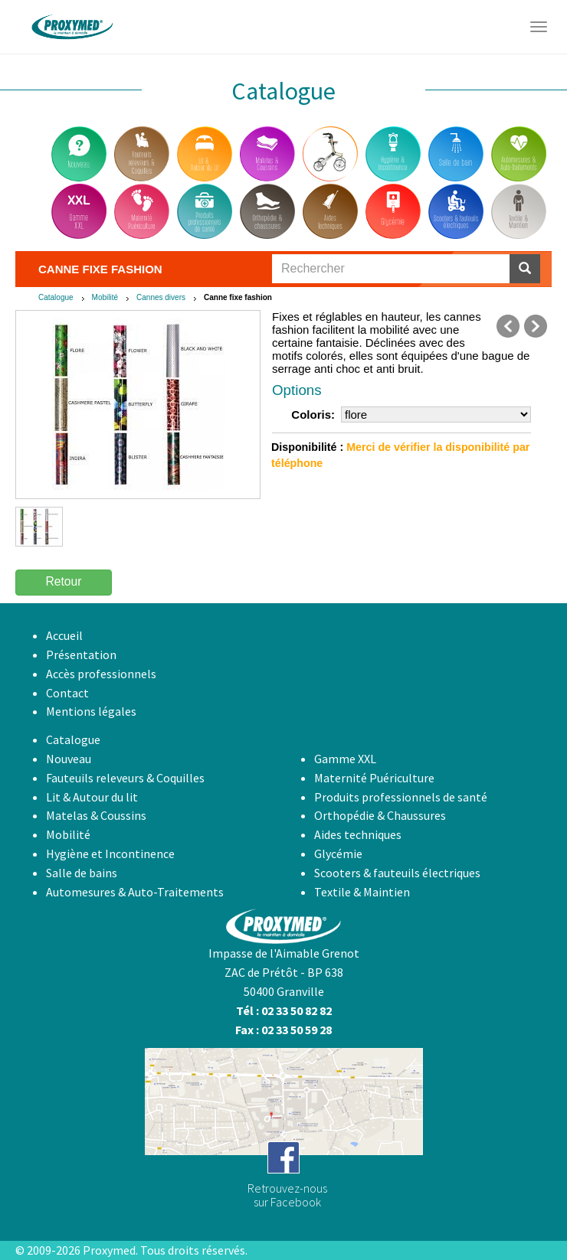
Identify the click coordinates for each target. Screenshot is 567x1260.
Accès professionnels (101, 673)
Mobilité (105, 297)
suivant (535, 326)
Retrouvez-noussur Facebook (287, 1194)
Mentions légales (91, 711)
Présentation (81, 654)
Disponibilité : (307, 447)
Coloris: (313, 414)
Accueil (64, 635)
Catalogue (56, 297)
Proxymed (109, 1250)
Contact (67, 692)
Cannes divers (160, 297)
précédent (508, 326)
